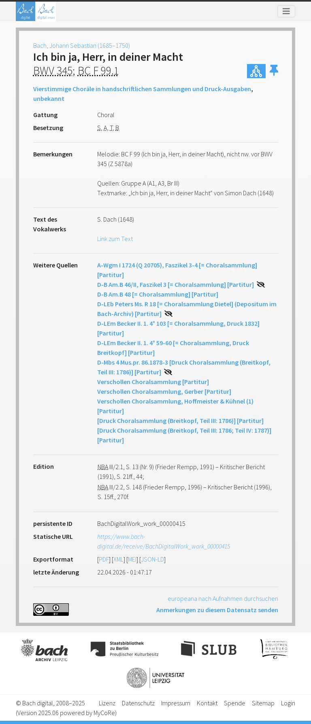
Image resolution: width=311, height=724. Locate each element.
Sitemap (263, 703)
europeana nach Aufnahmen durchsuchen (223, 598)
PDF (104, 559)
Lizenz (107, 703)
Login (288, 703)
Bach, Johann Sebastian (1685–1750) (81, 45)
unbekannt (48, 98)
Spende (234, 703)
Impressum (175, 703)
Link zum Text (115, 239)
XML (118, 559)
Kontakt (207, 703)
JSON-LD (152, 559)
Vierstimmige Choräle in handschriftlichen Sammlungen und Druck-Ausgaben (142, 89)
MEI (132, 559)
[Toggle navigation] (286, 11)
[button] (274, 71)
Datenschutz (138, 703)
